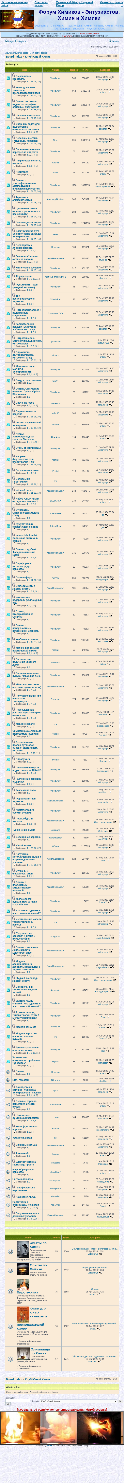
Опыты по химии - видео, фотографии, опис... (95, 1249)
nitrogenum (103, 924)
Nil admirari (55, 299)
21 (38, 484)
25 (35, 118)
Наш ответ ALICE (26, 1197)
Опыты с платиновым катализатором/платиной (21, 886)
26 (38, 118)
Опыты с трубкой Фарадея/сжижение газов (24, 552)
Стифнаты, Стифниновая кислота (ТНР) (25, 513)
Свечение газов (25, 402)
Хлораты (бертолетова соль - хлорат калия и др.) (24, 459)
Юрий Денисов (103, 186)
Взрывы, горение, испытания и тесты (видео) (24, 1104)
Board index (14, 56)
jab (102, 515)
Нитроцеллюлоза (22, 1179)
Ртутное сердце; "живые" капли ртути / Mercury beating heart (25, 1015)
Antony (55, 1154)
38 (32, 465)
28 (35, 82)
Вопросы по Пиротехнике (21, 480)
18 (32, 143)
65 (35, 225)
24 (32, 118)
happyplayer (103, 1217)
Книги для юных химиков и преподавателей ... (95, 1323)
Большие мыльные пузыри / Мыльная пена (26, 674)
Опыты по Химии (38, 1245)
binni (103, 860)
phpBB (50, 1446)
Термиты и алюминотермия (22, 198)
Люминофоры (24, 577)
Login (9, 41)
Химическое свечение (28, 267)
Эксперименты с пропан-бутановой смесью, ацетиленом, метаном (25, 746)
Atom (55, 140)
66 (38, 225)
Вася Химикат (103, 938)
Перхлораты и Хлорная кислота (22, 246)
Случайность (102, 967)
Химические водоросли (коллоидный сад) (27, 600)
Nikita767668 (103, 343)
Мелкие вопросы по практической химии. (25, 649)
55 (35, 110)
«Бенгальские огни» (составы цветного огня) (26, 686)
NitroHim (55, 1080)
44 (35, 642)
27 (32, 82)
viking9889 (55, 1188)
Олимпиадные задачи (28, 222)
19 (35, 143)
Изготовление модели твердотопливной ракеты (26, 922)
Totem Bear (55, 513)
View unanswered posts (16, 53)
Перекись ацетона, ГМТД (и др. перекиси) (25, 139)
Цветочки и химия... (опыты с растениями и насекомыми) (26, 211)
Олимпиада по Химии (40, 1351)
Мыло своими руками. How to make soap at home (24, 902)
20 (38, 143)
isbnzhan (103, 129)
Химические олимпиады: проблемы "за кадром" (26, 1060)
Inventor (55, 760)
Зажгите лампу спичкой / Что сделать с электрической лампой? (26, 1003)
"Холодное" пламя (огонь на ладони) (25, 258)
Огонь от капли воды (28, 448)
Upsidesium (55, 341)
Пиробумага (23, 759)
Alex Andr (55, 437)
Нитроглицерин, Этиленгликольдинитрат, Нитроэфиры (27, 341)
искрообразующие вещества (23, 1170)
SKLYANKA (55, 501)
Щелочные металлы (28, 115)
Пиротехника (27, 1292)
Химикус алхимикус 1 (55, 277)
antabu (103, 92)
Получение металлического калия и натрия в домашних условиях (26, 858)
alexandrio (103, 714)
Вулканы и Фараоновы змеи (22, 872)
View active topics (38, 53)
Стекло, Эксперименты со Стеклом (22, 614)
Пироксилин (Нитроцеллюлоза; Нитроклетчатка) (23, 355)
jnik (55, 1138)
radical (103, 664)
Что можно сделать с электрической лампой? (26, 912)
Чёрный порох (24, 490)
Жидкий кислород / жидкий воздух (25, 979)
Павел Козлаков (55, 800)
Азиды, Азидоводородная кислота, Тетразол (23, 436)
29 (38, 82)
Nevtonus (55, 662)
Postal (56, 471)
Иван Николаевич (55, 258)
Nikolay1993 (56, 1180)
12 (38, 360)
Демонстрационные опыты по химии (25, 1049)
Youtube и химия (22, 1137)
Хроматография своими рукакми (23, 811)
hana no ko (103, 393)
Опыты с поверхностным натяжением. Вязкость (25, 628)
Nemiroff (103, 1038)
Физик (56, 734)
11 (37, 279)
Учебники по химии (27, 639)
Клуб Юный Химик (37, 56)
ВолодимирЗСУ (55, 313)
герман (55, 460)
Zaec (103, 1017)
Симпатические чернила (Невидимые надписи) (26, 732)
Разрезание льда (26, 790)
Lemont (103, 1027)
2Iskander (55, 699)
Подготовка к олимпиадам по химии (25, 1203)
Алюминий (22, 1153)
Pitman (55, 1128)
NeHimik (103, 735)
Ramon (103, 761)
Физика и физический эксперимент (26, 424)
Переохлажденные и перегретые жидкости (26, 151)
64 (32, 225)
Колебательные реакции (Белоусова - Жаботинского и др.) (25, 327)
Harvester (103, 1063)
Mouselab (55, 1163)
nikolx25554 (55, 1172)
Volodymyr (55, 78)
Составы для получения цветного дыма (24, 662)
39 (35, 465)
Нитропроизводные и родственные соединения (26, 313)
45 (38, 642)
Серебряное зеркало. (28, 837)
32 (32, 96)
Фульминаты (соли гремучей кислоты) (25, 286)
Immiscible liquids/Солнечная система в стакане (25, 538)
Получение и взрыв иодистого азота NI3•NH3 (26, 769)
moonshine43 (103, 1130)
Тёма (55, 234)
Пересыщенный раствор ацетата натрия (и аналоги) (26, 712)
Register (20, 41)
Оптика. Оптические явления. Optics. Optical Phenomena (26, 391)
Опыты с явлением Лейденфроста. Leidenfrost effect (25, 950)
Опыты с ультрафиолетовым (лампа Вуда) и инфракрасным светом (26, 184)
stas (103, 1051)
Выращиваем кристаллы (22, 77)
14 (32, 203)
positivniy (103, 792)
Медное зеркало (25, 724)
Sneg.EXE (55, 936)
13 (32, 217)
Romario (55, 247)
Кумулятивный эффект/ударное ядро (25, 525)
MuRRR (103, 260)
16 (38, 203)
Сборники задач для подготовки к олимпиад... (95, 1356)
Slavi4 (55, 172)
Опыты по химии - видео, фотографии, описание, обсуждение (25, 104)
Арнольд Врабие (55, 199)
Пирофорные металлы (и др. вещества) (22, 566)
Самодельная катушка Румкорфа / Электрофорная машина (26, 1090)
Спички (20, 1071)
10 (34, 279)
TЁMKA (55, 355)
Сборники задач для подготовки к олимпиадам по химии (26, 127)
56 (38, 110)
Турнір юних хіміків (23, 830)
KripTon (55, 1061)
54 (32, 110)
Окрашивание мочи (27, 470)
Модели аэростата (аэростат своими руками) (24, 1036)
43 (32, 642)
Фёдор (55, 846)
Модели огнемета (26, 1027)
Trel (55, 481)
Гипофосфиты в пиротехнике (23, 1189)
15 (35, 203)
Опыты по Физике (38, 1267)
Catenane (55, 830)
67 (38, 848)
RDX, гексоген (20, 1080)
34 (38, 96)
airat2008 (103, 839)
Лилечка (55, 403)
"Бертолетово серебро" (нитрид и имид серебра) (23, 936)
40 (38, 465)
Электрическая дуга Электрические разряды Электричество (26, 234)
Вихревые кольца (26, 1145)
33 (35, 96)
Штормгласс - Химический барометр (25, 1116)
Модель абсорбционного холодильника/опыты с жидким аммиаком (26, 965)
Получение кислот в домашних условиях (25, 1215)
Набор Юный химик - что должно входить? (26, 500)
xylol (55, 1090)
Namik (103, 1206)
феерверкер (103, 726)
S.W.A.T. (103, 902)
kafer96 (55, 162)
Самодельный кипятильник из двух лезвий (24, 989)
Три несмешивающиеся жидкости (23, 299)
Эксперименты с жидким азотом (23, 587)
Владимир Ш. (103, 579)
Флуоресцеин (24, 276)
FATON (55, 578)
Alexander (55, 990)
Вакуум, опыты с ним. (29, 380)
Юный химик (23, 845)
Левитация (22, 172)
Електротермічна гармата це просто (24, 1163)
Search (114, 41)
